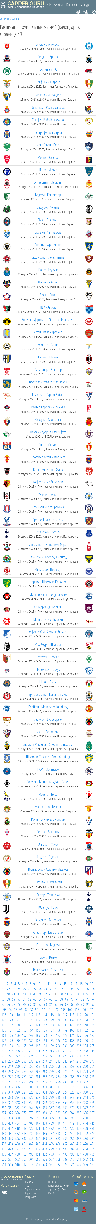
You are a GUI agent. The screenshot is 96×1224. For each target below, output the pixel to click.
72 (82, 999)
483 (78, 1148)
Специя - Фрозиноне (48, 244)
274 (85, 1071)
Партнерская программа (31, 1195)
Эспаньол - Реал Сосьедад (48, 107)
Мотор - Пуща (48, 681)
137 (10, 1025)
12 (49, 983)
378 (31, 1112)
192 (4, 1045)
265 (24, 1071)
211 (38, 1050)
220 (4, 1055)
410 (58, 1123)
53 (77, 994)
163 (92, 1030)
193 (10, 1045)
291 (10, 1081)
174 (72, 1035)
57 (3, 999)
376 (17, 1112)
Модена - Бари (48, 794)
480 (58, 1148)
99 (36, 1009)
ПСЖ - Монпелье (48, 769)
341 (65, 1097)
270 (58, 1071)
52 (71, 994)
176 (85, 1035)
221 (10, 1055)
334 (17, 1097)
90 (82, 1004)
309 (38, 1086)
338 (44, 1097)
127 (38, 1019)
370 (72, 1107)
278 (17, 1076)
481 (65, 1148)
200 (58, 1045)
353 (51, 1102)
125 (24, 1019)
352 (44, 1102)
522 (58, 1164)
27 (34, 988)
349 (24, 1102)
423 (51, 1128)
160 (72, 1030)
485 (92, 1148)
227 (51, 1055)
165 (10, 1035)
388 (4, 1117)
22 (8, 988)
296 (44, 1081)
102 (56, 1009)
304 (4, 1086)
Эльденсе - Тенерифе (48, 919)
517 (24, 1164)
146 (72, 1025)
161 (78, 1030)
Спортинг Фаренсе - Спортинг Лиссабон (48, 744)
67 (56, 999)
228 (58, 1055)
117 (65, 1014)
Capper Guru (4, 18)
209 (24, 1050)
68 (61, 999)
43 (24, 994)
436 (44, 1133)
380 (44, 1112)
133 (78, 1019)
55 (87, 994)
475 (24, 1148)
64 (40, 999)
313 (65, 1086)
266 (31, 1071)
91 (87, 1004)
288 (85, 1076)
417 (10, 1128)
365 (38, 1107)
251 (24, 1066)
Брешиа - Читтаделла (48, 232)
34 (71, 988)
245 (78, 1061)
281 (38, 1076)
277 (10, 1076)
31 (56, 988)
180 (17, 1040)
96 (20, 1009)
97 (26, 1009)
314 (72, 1086)
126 (31, 1019)
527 (92, 1164)
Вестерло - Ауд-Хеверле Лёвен (48, 381)
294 (31, 1081)
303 (92, 1081)
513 (92, 1159)
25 (24, 988)
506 (44, 1159)
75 (3, 1004)
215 (65, 1050)
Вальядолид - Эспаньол (48, 969)
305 (10, 1086)
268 (44, 1071)
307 (24, 1086)
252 (31, 1066)
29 (45, 988)
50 (61, 994)
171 (51, 1035)
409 (51, 1123)
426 (72, 1128)
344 (85, 1097)
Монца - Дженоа (48, 157)
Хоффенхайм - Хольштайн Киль (48, 631)
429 (92, 1128)
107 (90, 1009)
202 (72, 1045)
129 (51, 1019)
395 (51, 1117)
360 (4, 1107)
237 (24, 1061)
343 (78, 1097)
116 (58, 1014)
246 (85, 1061)
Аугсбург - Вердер (48, 656)
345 (92, 1097)
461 (24, 1143)
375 (10, 1112)
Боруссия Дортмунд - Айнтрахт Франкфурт (48, 319)
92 (93, 1004)
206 (4, 1050)
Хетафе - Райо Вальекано (48, 119)
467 (65, 1143)
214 (58, 1050)
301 (78, 1081)
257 (65, 1066)
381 (51, 1112)
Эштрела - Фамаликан (48, 881)
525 (78, 1164)
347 (10, 1102)
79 (24, 1004)
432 (17, 1133)
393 (38, 1117)
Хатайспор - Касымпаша (48, 932)
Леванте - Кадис (48, 282)
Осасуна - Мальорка (48, 419)
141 (38, 1025)
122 (4, 1019)
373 (92, 1107)
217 (78, 1050)
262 (4, 1071)
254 (44, 1066)
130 (58, 1019)
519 (38, 1164)
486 (4, 1154)
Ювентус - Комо (48, 907)
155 (38, 1030)
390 (17, 1117)
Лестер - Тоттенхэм (48, 894)
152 (17, 1030)
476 (31, 1148)
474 (17, 1148)
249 (10, 1066)
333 (10, 1097)
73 (87, 999)
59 (13, 999)
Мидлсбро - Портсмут (48, 569)
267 (38, 1071)
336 (31, 1097)
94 (10, 1009)
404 (17, 1123)
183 (38, 1040)
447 (24, 1138)
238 (31, 1061)
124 (17, 1019)
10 (38, 983)
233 (92, 1055)
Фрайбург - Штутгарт (48, 644)
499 (92, 1154)
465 (51, 1143)
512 (85, 1159)
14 (59, 983)
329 (78, 1092)
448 (31, 1138)
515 (10, 1164)
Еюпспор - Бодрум (48, 944)
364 (31, 1107)
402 (4, 1123)
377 (24, 1112)
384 (72, 1112)
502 (17, 1159)
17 (75, 983)
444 (4, 1138)
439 (65, 1133)
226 (44, 1055)
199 (51, 1045)
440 (72, 1133)
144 (58, 1025)
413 (78, 1123)
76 (8, 1004)
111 (24, 1014)
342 (72, 1097)
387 (92, 1112)
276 (4, 1076)
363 (24, 1107)
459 (10, 1143)
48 (50, 994)
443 (92, 1133)
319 (10, 1092)
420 (31, 1128)
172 (58, 1035)
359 (92, 1102)
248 (4, 1066)
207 (10, 1050)
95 (15, 1009)
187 (65, 1040)
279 (24, 1076)
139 (24, 1025)
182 (31, 1040)
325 (51, 1092)
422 (44, 1128)
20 (91, 983)
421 (38, 1128)
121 (92, 1014)
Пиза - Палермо (48, 219)
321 (24, 1092)
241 (51, 1061)
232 (85, 1055)
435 (38, 1133)
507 (51, 1159)
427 (78, 1128)
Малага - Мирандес (48, 94)
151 (10, 1030)
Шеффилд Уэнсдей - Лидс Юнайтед (48, 756)
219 (92, 1050)
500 (4, 1159)
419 (24, 1128)
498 (85, 1154)
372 (85, 1107)
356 (72, 1102)
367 (51, 1107)
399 (78, 1117)
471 (92, 1143)
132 (72, 1019)
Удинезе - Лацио (48, 344)
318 (4, 1092)
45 (34, 994)
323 (38, 1092)
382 (58, 1112)
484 (85, 1148)
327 (65, 1092)
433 (24, 1133)
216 (72, 1050)
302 (85, 1081)
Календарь (15, 18)
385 (78, 1112)
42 (18, 994)
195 (24, 1045)
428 (85, 1128)
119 (78, 1014)
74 (93, 999)
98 (31, 1009)
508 (58, 1159)
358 (85, 1102)
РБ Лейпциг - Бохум (48, 669)
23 (13, 988)
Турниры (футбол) (57, 1189)
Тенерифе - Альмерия (48, 132)
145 (65, 1025)
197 (38, 1045)
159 (65, 1030)
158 (58, 1030)
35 (77, 988)
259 (78, 1066)
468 (72, 1143)
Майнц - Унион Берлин (48, 619)
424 (58, 1128)
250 (17, 1066)
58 (8, 999)
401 (92, 1117)
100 (42, 1009)
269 (51, 1071)
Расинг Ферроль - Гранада (48, 407)
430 (4, 1133)
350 (31, 1102)
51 (66, 994)
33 (66, 988)
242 (58, 1061)
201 (65, 1045)
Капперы (71, 4)
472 (4, 1148)
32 (61, 988)
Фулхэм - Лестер (48, 494)
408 (44, 1123)
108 (4, 1014)
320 (17, 1092)
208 (17, 1050)
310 (44, 1086)
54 (82, 994)
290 (4, 1081)
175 (78, 1035)
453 (65, 1138)
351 (38, 1102)
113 (38, 1014)
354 (58, 1102)
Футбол (58, 4)
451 (51, 1138)
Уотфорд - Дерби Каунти (48, 481)
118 (72, 1014)
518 (31, 1164)
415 (92, 1123)
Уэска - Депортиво (48, 731)
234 (4, 1061)
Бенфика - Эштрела (48, 81)
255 (51, 1066)
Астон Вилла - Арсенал (48, 332)
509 (65, 1159)
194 (17, 1045)
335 (24, 1097)
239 (38, 1061)
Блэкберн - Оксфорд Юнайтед (48, 556)
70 (71, 999)
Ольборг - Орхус (48, 844)
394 (44, 1117)
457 (92, 1138)
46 (40, 994)
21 (3, 988)
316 (85, 1086)
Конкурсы (86, 4)
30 (50, 988)
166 (17, 1035)
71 (77, 999)
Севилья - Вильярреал (48, 719)
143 (51, 1025)
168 (31, 1035)
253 (38, 1066)
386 (85, 1112)
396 (58, 1117)
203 (78, 1045)
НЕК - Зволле (48, 307)
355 (65, 1102)
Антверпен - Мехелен (48, 182)
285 (65, 1076)
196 (31, 1045)
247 (92, 1061)
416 (4, 1128)
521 (51, 1164)
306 (17, 1086)
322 (31, 1092)
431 (10, 1133)
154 (31, 1030)
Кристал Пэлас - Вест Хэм (48, 519)
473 (10, 1148)
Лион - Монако (48, 444)
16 (70, 983)
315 (78, 1086)
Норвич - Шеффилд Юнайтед (48, 581)
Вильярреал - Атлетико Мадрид (48, 869)
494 (58, 1154)
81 (34, 1004)
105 (76, 1009)
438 (58, 1133)
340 (58, 1097)
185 (51, 1040)
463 (38, 1143)
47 (45, 994)
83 (45, 1004)
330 (85, 1092)
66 (50, 999)
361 (10, 1107)
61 (24, 999)
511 (78, 1159)
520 (44, 1164)
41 (13, 994)
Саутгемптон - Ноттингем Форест (48, 544)
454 (72, 1138)
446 (17, 1138)
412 (72, 1123)
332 (4, 1097)
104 (70, 1009)
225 (38, 1055)
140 (31, 1025)
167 (24, 1035)
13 (54, 983)
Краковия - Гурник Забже (48, 394)
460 (17, 1143)
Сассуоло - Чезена (48, 207)
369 (65, 1107)
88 (71, 1004)
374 (4, 1112)
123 (10, 1019)
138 (17, 1025)
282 (44, 1076)
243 (65, 1061)
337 (38, 1097)
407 (38, 1123)
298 (58, 1081)
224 (31, 1055)
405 (24, 1123)
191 (92, 1040)
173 (65, 1035)
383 (65, 1112)
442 (85, 1133)
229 (65, 1055)
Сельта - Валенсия (48, 831)
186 (58, 1040)
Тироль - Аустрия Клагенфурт (48, 431)
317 (92, 1086)
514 (4, 1164)
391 (24, 1117)
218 (85, 1050)
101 (49, 1009)
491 (38, 1154)
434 (31, 1133)
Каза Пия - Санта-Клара (48, 469)
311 (51, 1086)
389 (10, 1117)
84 (50, 1004)
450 (44, 1138)
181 (24, 1040)
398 (72, 1117)
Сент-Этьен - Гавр (48, 144)
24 (18, 988)
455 (78, 1138)
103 (63, 1009)
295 (38, 1081)
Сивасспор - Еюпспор (48, 369)
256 (58, 1066)
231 (78, 1055)
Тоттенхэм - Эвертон (48, 531)
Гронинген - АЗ (48, 69)
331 (92, 1092)
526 (85, 1164)
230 (72, 1055)
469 (78, 1143)
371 (78, 1107)
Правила (28, 1182)
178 (4, 1040)
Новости (52, 1182)
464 (44, 1143)
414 (85, 1123)
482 (72, 1148)
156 (44, 1030)
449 (38, 1138)
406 (31, 1123)
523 (65, 1164)
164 (4, 1035)
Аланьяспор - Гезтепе (48, 806)
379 (38, 1112)
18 (81, 983)
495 (65, 1154)
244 (72, 1061)
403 (10, 1123)
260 (85, 1066)
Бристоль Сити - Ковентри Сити (48, 694)
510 (72, 1159)
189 (78, 1040)
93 (4, 1009)
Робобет (52, 1193)
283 (51, 1076)
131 (65, 1019)
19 (86, 983)
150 (4, 1030)
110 (17, 1014)
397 (65, 1117)
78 (18, 1004)
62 (29, 999)
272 (72, 1071)
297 (51, 1081)
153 (24, 1030)
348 (17, 1102)
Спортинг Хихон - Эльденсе (48, 456)
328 (72, 1092)
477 (38, 1148)
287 (78, 1076)
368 (58, 1107)
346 (4, 1102)
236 (17, 1061)
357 (78, 1102)
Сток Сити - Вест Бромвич (48, 506)
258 (72, 1066)
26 (29, 988)
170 (44, 1035)
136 (4, 1025)
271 (65, 1071)
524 (72, 1164)
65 (45, 999)
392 (31, 1117)
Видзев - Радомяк (48, 856)
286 (72, 1076)
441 (78, 1133)
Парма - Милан (48, 357)
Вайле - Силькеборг (48, 44)
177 (92, 1035)
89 (77, 1004)
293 (24, 1081)
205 (92, 1045)
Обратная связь (32, 1189)
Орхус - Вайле (48, 957)
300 (72, 1081)
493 (51, 1154)
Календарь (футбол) (58, 1185)
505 (38, 1159)
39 (3, 994)
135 (92, 1019)
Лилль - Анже (48, 294)
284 (58, 1076)
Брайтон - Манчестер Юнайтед (48, 706)
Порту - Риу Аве (48, 269)
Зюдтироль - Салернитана (48, 257)
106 (83, 1009)
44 (29, 994)
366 (44, 1107)
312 (58, 1086)
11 (43, 983)
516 (17, 1164)
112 (31, 1014)
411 (65, 1123)
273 (78, 1071)
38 (93, 988)
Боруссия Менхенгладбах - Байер (48, 781)
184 (44, 1040)
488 (17, 1154)
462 (31, 1143)
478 (44, 1148)
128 (44, 1019)
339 (51, 1097)
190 (85, 1040)
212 (44, 1050)
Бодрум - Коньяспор (48, 194)
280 (31, 1076)
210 (31, 1050)
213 (51, 1050)
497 (78, 1154)
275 (92, 1071)
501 (10, 1159)
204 (85, 1045)
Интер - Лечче (48, 169)
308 (31, 1086)
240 (44, 1061)
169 (38, 1035)
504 (31, 1159)
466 (58, 1143)
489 (24, 1154)
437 (51, 1133)
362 (17, 1107)
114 (44, 1014)
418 (17, 1128)
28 (40, 988)
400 (85, 1117)
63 (34, 999)
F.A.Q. (27, 1185)
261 (92, 1066)
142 (44, 1025)
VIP (49, 4)
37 (87, 988)
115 (51, 1014)
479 (51, 1148)
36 (82, 988)
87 (66, 1004)
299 (65, 1081)
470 (85, 1143)
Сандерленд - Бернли (48, 606)
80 (29, 1004)
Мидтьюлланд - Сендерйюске (48, 594)
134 (85, 1019)
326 (58, 1092)
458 (4, 1143)
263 (10, 1071)
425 (65, 1128)
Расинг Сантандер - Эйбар (48, 819)
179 (10, 1040)
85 (56, 1004)
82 (40, 1004)
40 (8, 994)
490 (31, 1154)
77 (13, 1004)
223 (24, 1055)
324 (44, 1092)
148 (85, 1025)
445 (10, 1138)
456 (85, 1138)
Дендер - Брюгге (48, 56)
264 (17, 1071)
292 (17, 1081)
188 (72, 1040)
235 (10, 1061)
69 (66, 999)
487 (10, 1154)
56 (93, 994)
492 (44, 1154)
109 (10, 1014)
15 (65, 983)
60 (18, 999)
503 (24, 1159)
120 (85, 1014)
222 (17, 1055)
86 (61, 1004)
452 (58, 1138)
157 (51, 1030)
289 (92, 1076)
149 (92, 1025)
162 (85, 1030)
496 (72, 1154)
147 (78, 1025)
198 (44, 1045)
